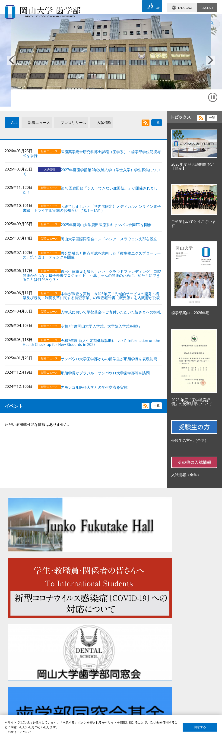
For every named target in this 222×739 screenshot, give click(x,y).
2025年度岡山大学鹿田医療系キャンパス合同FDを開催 (111, 249)
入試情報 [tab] (97, 161)
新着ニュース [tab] (33, 161)
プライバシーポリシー (176, 701)
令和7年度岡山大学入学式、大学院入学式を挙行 (106, 357)
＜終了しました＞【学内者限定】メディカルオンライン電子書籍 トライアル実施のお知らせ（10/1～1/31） (112, 233)
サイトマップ (170, 685)
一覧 (157, 161)
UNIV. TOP (150, 4)
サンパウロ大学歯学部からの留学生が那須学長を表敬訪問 (112, 390)
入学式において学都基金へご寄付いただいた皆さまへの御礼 (112, 342)
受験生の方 (19, 685)
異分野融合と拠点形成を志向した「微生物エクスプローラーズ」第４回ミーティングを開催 (112, 282)
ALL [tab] (10, 161)
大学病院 (92, 693)
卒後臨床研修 (95, 701)
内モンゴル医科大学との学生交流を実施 (99, 419)
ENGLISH (207, 4)
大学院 (90, 709)
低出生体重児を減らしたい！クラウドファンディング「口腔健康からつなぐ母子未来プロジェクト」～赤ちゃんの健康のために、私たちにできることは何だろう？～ (112, 301)
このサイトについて (174, 693)
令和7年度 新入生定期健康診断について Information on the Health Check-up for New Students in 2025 (112, 373)
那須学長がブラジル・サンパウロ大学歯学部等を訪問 (110, 406)
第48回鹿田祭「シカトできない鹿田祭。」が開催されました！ (112, 216)
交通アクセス (136, 18)
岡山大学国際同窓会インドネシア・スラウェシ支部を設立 (112, 264)
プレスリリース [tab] (67, 161)
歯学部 (90, 685)
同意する (200, 727)
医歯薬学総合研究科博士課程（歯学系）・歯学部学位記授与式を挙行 (112, 181)
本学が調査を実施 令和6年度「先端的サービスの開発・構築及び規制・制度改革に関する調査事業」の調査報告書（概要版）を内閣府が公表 (113, 322)
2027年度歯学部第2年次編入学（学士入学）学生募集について (114, 198)
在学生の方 (19, 693)
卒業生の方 (19, 701)
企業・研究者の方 (24, 709)
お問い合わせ (95, 18)
